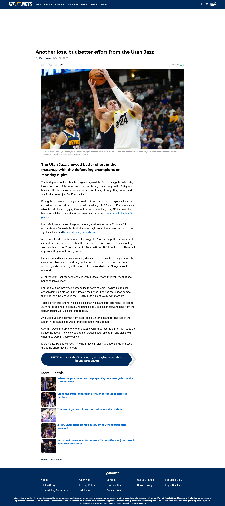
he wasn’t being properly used (80, 232)
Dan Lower (45, 58)
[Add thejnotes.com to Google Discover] (176, 65)
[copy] (62, 65)
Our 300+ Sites (145, 479)
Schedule (59, 4)
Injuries (94, 4)
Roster (84, 4)
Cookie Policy (144, 485)
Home (44, 459)
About (44, 479)
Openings (84, 479)
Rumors (47, 4)
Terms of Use (114, 485)
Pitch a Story (48, 485)
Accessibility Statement (54, 490)
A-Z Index (84, 490)
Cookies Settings (116, 490)
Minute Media (26, 498)
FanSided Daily (173, 479)
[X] (207, 4)
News (38, 4)
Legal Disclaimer (174, 485)
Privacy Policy (87, 485)
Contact (111, 479)
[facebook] (201, 4)
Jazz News (56, 459)
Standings (72, 4)
